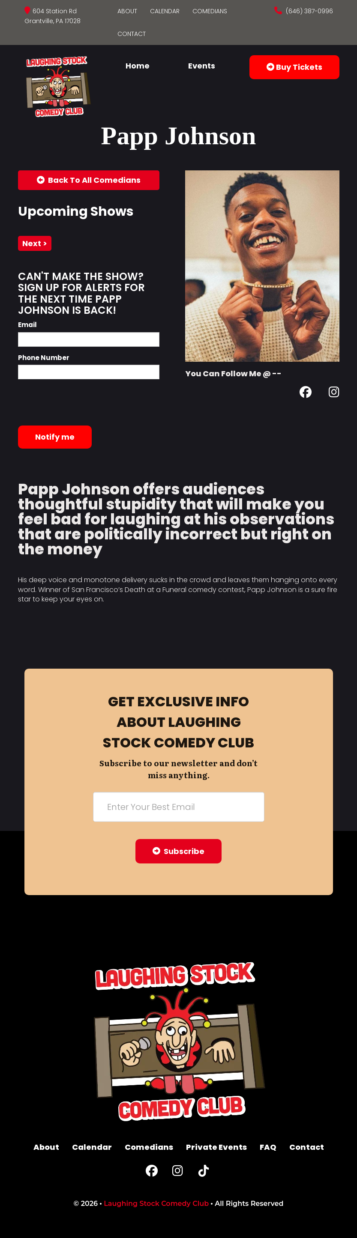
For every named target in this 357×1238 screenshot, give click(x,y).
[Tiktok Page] (204, 1172)
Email (27, 324)
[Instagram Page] (334, 393)
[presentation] (83, 402)
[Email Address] (178, 807)
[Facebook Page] (306, 393)
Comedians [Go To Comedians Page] (209, 11)
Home (138, 65)
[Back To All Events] (88, 180)
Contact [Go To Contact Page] (131, 34)
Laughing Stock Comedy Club (156, 1203)
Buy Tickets (294, 67)
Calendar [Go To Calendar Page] (165, 11)
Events (201, 65)
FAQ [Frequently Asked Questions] (268, 1147)
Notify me (55, 437)
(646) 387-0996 (308, 11)
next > (34, 243)
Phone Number (43, 357)
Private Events (216, 1147)
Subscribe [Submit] (178, 851)
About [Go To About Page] (127, 11)
